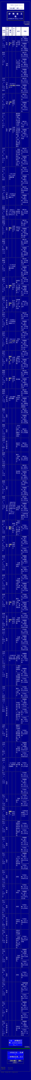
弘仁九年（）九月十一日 (3, 890)
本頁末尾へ (27, 24)
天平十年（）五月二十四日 (3, 84)
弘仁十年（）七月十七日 (3, 906)
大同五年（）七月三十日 (3, 764)
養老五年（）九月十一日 (3, 58)
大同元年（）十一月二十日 (3, 657)
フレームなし (26, 21)
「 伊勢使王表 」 (15, 1052)
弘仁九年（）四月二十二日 (3, 876)
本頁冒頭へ (27, 1046)
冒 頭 (15, 1056)
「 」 (15, 1042)
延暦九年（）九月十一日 (3, 487)
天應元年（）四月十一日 (3, 445)
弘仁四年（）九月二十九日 (3, 813)
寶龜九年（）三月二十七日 (3, 430)
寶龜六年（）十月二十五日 (3, 415)
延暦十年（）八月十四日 (3, 502)
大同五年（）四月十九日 (3, 748)
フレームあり (26, 22)
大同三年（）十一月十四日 (3, 705)
